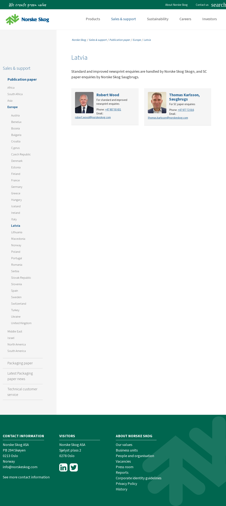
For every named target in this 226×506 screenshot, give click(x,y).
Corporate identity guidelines (138, 478)
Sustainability (157, 19)
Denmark (16, 161)
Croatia (15, 141)
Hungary (16, 200)
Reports (122, 472)
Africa (10, 87)
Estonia (16, 167)
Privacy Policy (126, 483)
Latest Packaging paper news (20, 376)
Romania (16, 265)
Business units (127, 450)
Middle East (14, 331)
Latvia (15, 226)
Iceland (16, 206)
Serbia (15, 271)
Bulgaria (16, 135)
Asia (9, 100)
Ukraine (16, 316)
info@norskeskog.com (20, 467)
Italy (14, 219)
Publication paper (22, 79)
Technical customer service (22, 392)
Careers (185, 19)
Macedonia (18, 239)
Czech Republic (21, 154)
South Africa (15, 94)
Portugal (16, 258)
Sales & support (123, 19)
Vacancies (123, 461)
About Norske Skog (176, 5)
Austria (15, 115)
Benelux (16, 122)
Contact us (202, 5)
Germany (16, 187)
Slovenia (16, 284)
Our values (124, 444)
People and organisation (135, 456)
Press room (124, 467)
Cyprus (15, 148)
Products (93, 19)
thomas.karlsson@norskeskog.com (168, 118)
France (15, 180)
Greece (15, 193)
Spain (14, 291)
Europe (12, 107)
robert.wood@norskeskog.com (93, 117)
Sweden (16, 297)
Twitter (74, 467)
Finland (15, 174)
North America (16, 344)
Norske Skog (79, 40)
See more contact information (26, 477)
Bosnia (15, 128)
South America (16, 351)
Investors (209, 19)
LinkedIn (63, 467)
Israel (10, 338)
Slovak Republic (21, 278)
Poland (15, 252)
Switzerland (18, 303)
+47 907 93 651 (113, 110)
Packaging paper (20, 363)
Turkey (15, 310)
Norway (16, 245)
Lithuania (16, 232)
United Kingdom (21, 323)
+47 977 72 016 (186, 110)
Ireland (15, 213)
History (121, 489)
